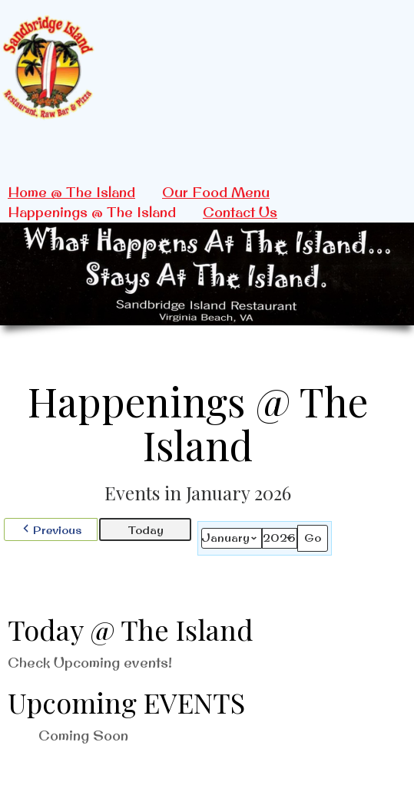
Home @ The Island (71, 192)
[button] (51, 529)
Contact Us (240, 212)
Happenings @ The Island (92, 212)
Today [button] (146, 530)
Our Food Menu (216, 192)
